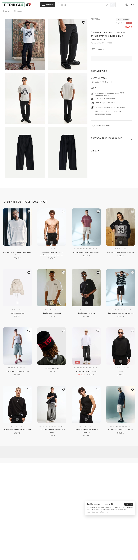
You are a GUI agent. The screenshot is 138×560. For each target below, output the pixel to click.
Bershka (96, 19)
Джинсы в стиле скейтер (86, 371)
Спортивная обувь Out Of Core (120, 430)
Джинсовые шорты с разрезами (86, 252)
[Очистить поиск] (107, 5)
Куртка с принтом (17, 313)
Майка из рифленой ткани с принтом (86, 431)
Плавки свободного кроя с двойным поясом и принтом (51, 253)
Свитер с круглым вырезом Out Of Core (17, 253)
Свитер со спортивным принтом (120, 252)
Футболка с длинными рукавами (17, 430)
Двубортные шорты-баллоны (17, 371)
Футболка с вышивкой (52, 313)
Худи (121, 371)
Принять (128, 504)
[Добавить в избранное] (29, 212)
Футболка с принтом (86, 313)
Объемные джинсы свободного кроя (52, 431)
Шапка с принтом (52, 368)
